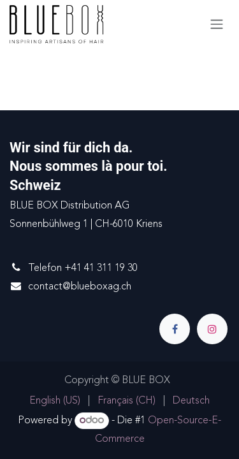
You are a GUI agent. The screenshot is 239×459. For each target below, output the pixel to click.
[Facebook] (174, 329)
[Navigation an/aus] (216, 24)
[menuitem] (54, 401)
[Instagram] (212, 329)
